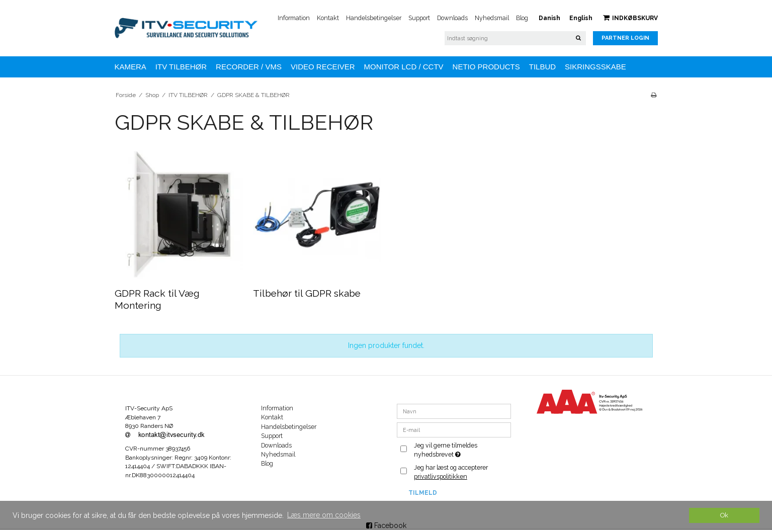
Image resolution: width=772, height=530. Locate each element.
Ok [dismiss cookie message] (724, 515)
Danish (549, 18)
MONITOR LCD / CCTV (404, 66)
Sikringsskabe (595, 66)
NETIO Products (486, 66)
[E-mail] (454, 429)
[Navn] (454, 411)
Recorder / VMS (249, 66)
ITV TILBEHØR (181, 66)
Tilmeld (422, 492)
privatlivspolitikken (440, 476)
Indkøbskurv (630, 18)
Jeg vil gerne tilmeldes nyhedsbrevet (461, 449)
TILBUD (542, 66)
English (580, 18)
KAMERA (130, 66)
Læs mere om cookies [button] (324, 515)
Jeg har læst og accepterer (451, 472)
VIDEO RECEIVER (323, 66)
